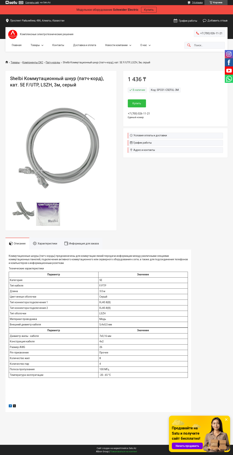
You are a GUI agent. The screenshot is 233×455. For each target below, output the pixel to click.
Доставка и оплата (84, 45)
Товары (35, 45)
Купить (149, 9)
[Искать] (188, 45)
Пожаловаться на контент (123, 451)
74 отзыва (197, 2)
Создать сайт (32, 2)
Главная (16, 45)
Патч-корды (53, 62)
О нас (143, 45)
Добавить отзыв (218, 20)
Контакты (58, 45)
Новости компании (116, 45)
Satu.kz (132, 448)
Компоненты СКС (32, 62)
